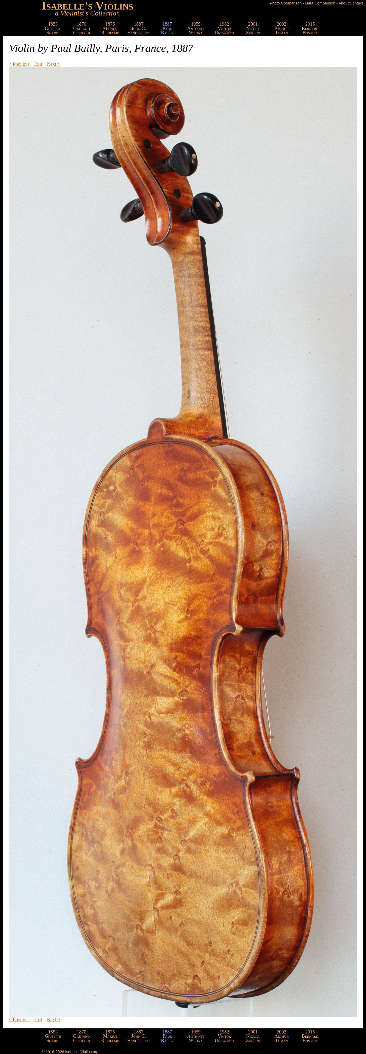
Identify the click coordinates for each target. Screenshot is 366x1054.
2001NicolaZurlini (253, 28)
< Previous (19, 64)
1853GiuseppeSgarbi (53, 28)
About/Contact (351, 3)
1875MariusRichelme (110, 28)
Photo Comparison (286, 3)
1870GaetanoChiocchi (81, 28)
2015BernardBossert (310, 28)
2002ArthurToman (281, 28)
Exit (38, 64)
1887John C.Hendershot (138, 28)
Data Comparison (320, 3)
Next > (53, 64)
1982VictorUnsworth (224, 28)
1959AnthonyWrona (195, 28)
